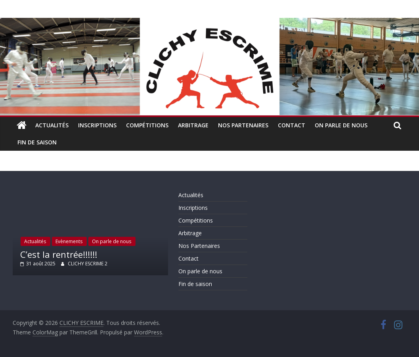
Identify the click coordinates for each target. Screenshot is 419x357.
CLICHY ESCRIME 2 (87, 263)
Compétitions (147, 125)
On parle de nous (341, 125)
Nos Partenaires (243, 125)
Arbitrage (193, 125)
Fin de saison (37, 142)
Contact (291, 125)
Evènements (68, 241)
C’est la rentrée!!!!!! (58, 254)
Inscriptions (97, 125)
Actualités (52, 125)
